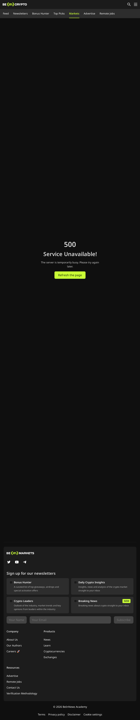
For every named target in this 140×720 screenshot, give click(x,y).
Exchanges (50, 657)
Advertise (89, 13)
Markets (74, 13)
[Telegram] (25, 562)
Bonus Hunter (40, 13)
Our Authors (14, 645)
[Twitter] (9, 562)
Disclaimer (74, 714)
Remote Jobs (107, 13)
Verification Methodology (22, 693)
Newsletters (20, 13)
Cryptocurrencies (54, 651)
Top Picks (59, 13)
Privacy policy (56, 714)
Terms (41, 714)
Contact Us (13, 687)
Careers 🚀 (13, 651)
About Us (12, 639)
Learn (47, 645)
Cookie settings (93, 714)
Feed (6, 13)
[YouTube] (17, 562)
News (47, 639)
